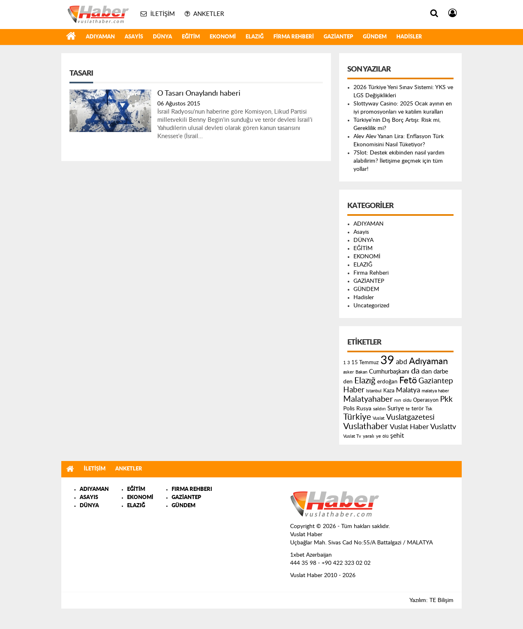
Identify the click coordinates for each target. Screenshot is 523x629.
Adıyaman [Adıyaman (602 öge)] (428, 361)
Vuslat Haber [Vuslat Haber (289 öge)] (409, 426)
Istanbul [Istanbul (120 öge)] (374, 391)
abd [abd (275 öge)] (401, 362)
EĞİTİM (191, 37)
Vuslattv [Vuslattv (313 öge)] (443, 426)
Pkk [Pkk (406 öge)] (446, 399)
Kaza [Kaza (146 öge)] (388, 390)
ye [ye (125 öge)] (378, 436)
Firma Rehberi (293, 37)
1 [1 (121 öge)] (344, 362)
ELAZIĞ (255, 37)
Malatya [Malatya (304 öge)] (408, 390)
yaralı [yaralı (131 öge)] (368, 436)
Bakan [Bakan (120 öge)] (361, 372)
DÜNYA (162, 37)
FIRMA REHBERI (192, 489)
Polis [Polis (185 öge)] (349, 409)
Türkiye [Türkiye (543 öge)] (357, 417)
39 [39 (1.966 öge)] (387, 360)
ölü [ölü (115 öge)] (385, 436)
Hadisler (409, 37)
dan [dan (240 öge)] (426, 371)
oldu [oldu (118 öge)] (407, 400)
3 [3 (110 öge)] (348, 362)
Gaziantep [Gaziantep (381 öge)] (435, 381)
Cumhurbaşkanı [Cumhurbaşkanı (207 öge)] (389, 372)
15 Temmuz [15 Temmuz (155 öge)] (365, 362)
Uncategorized (371, 306)
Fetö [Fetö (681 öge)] (408, 380)
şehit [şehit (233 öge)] (397, 435)
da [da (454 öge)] (415, 371)
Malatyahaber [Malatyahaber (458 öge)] (368, 399)
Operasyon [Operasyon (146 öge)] (425, 400)
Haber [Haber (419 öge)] (353, 390)
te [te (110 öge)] (408, 409)
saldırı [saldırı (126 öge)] (379, 409)
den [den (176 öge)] (348, 382)
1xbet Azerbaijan (311, 555)
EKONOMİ (223, 37)
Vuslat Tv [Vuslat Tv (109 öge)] (352, 436)
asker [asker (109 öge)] (348, 372)
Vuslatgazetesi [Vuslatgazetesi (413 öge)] (410, 417)
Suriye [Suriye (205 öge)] (395, 408)
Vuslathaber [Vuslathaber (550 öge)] (365, 426)
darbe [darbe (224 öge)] (441, 372)
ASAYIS (89, 497)
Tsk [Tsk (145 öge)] (428, 408)
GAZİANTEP (338, 37)
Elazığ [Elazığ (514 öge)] (364, 380)
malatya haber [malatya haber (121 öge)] (435, 391)
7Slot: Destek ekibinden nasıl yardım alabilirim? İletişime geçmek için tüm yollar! (399, 161)
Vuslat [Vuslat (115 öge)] (378, 418)
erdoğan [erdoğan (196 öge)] (387, 381)
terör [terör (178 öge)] (417, 409)
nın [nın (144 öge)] (397, 400)
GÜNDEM (375, 37)
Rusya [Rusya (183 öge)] (363, 409)
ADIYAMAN (100, 37)
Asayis (134, 37)
